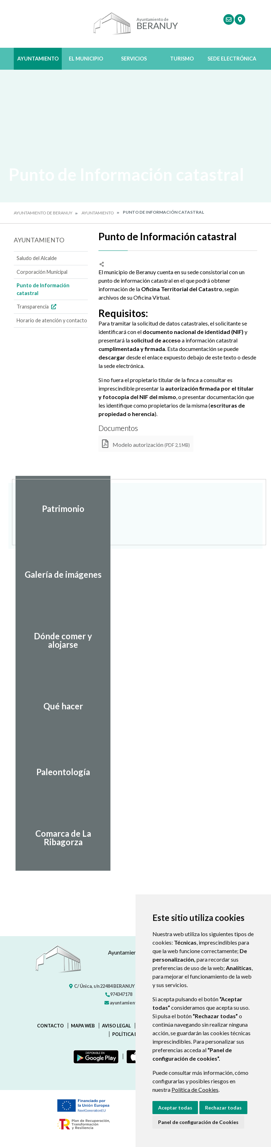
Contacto (50, 1025)
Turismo (182, 59)
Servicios (134, 59)
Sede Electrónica (231, 59)
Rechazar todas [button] (223, 1108)
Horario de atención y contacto (52, 320)
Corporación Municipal (42, 272)
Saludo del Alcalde (37, 258)
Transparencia (37, 307)
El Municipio (86, 59)
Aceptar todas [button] (175, 1108)
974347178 (118, 994)
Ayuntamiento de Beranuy (43, 212)
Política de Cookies (194, 1089)
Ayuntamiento (38, 59)
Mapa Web (83, 1025)
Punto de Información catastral (43, 289)
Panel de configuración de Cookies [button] (198, 1122)
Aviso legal (116, 1025)
